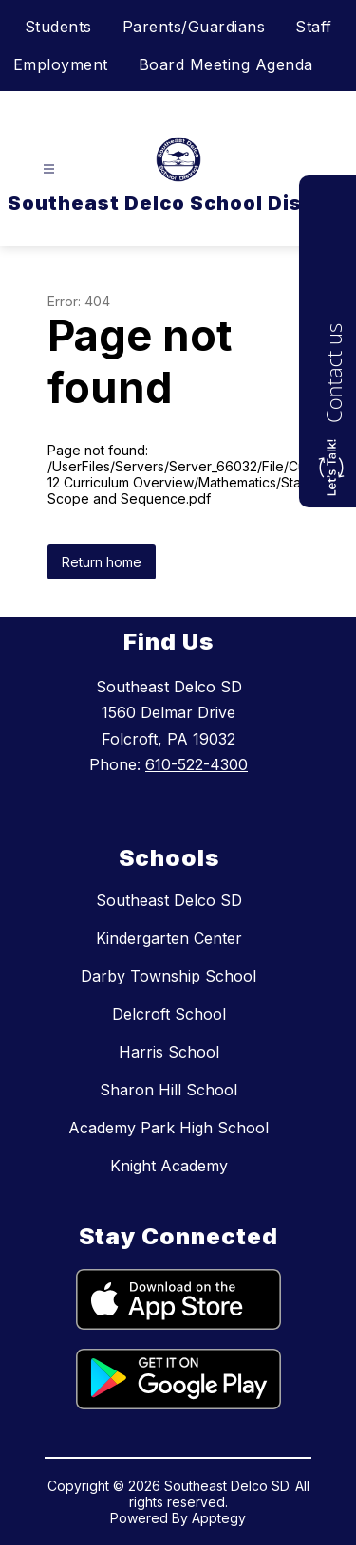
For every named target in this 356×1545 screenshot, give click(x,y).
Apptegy (219, 1518)
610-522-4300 (196, 764)
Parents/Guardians (194, 26)
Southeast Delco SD (169, 900)
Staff (313, 26)
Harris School (169, 1051)
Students (58, 26)
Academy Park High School (168, 1127)
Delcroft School (169, 1013)
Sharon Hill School (168, 1089)
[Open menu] (49, 169)
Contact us (333, 373)
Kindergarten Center (169, 938)
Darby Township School (168, 975)
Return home (101, 562)
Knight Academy (169, 1165)
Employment (60, 64)
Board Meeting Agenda (226, 64)
